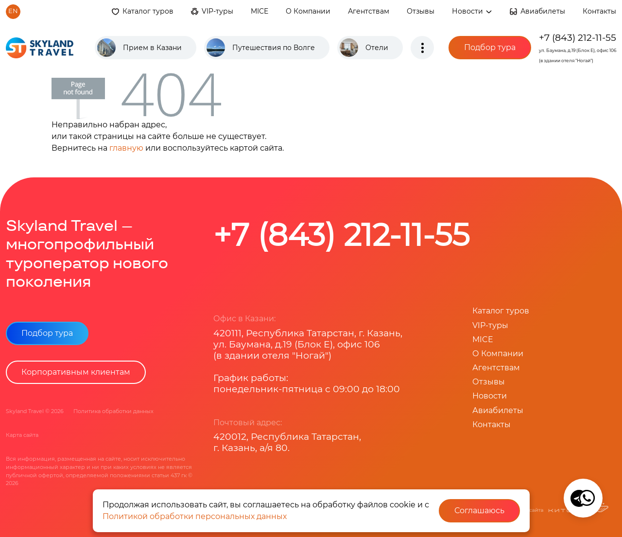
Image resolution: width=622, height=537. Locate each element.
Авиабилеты (542, 11)
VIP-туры (217, 11)
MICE (259, 11)
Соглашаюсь (479, 510)
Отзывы (420, 11)
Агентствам (368, 11)
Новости (472, 11)
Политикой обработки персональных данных (195, 516)
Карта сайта (22, 435)
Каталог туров (147, 11)
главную (126, 148)
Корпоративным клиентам (75, 372)
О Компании (308, 11)
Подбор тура (490, 47)
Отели (376, 47)
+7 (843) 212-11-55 (577, 37)
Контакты (599, 11)
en (13, 11)
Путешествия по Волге (273, 47)
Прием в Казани (152, 47)
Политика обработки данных (113, 411)
